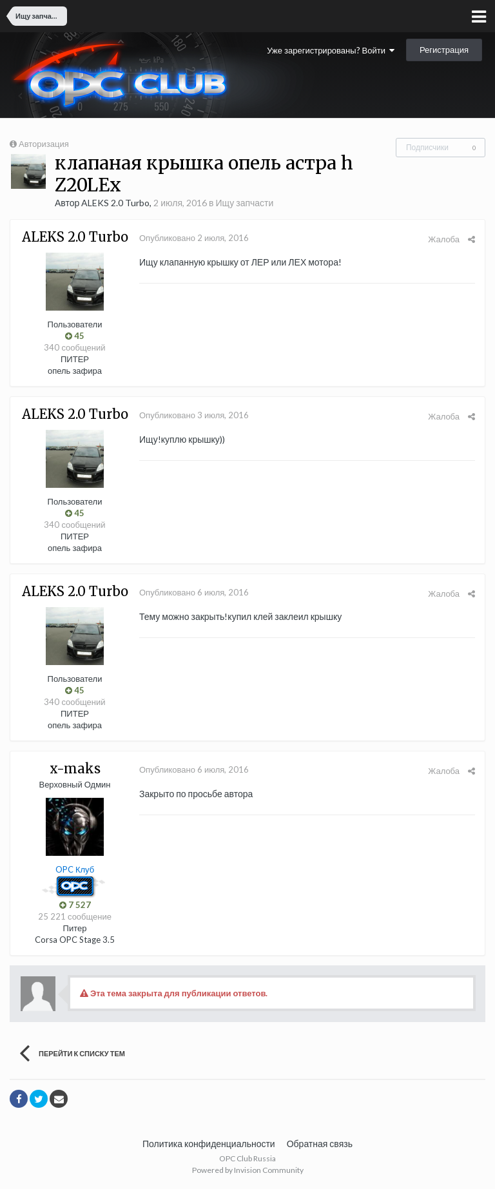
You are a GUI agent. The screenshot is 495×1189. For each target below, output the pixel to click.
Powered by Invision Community (248, 1170)
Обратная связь (320, 1143)
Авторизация (44, 144)
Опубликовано (194, 238)
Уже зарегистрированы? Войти (330, 50)
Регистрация (444, 49)
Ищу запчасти (245, 202)
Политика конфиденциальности (208, 1143)
